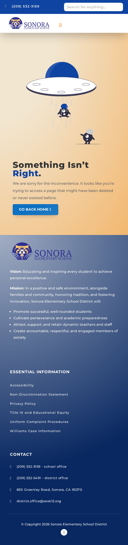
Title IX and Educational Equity (39, 412)
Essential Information (40, 371)
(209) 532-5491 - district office (42, 478)
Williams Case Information (35, 431)
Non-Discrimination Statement (39, 394)
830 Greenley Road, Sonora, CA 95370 (49, 490)
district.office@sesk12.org (39, 501)
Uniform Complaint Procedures (39, 422)
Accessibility (22, 385)
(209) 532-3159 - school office (42, 466)
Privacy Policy (23, 404)
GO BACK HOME (33, 209)
